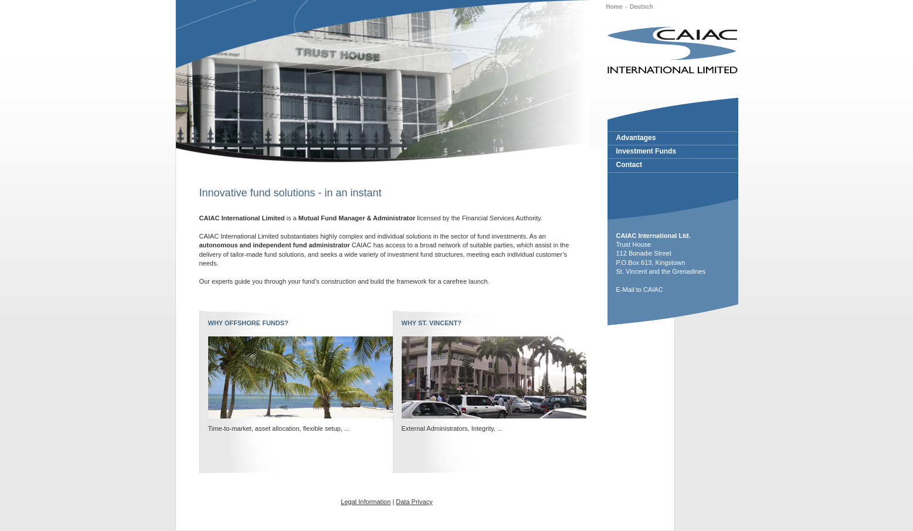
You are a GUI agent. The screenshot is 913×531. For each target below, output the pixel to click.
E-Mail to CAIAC (639, 289)
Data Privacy (414, 501)
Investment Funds (646, 151)
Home (614, 7)
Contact (629, 165)
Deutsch (641, 7)
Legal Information (366, 501)
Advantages (636, 138)
